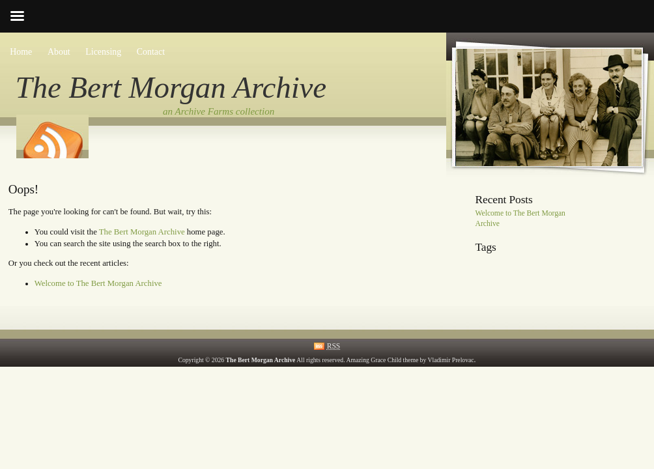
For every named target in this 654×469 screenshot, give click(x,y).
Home (21, 52)
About (59, 52)
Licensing (103, 52)
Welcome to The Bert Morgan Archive (98, 283)
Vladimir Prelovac (451, 359)
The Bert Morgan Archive (171, 87)
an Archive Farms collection (218, 111)
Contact (151, 52)
